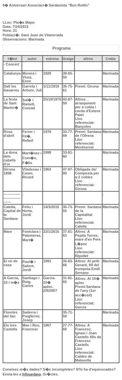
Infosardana (31, 374)
